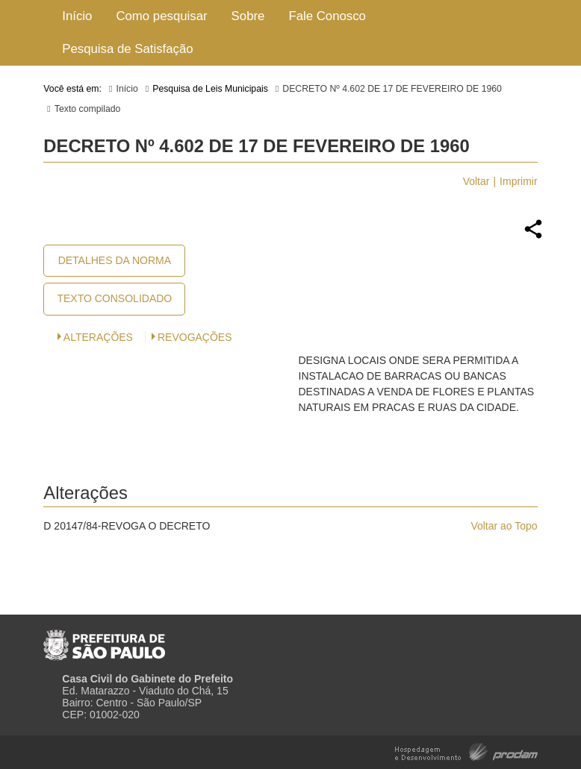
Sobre (248, 16)
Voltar (476, 181)
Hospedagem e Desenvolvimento (466, 751)
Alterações (98, 337)
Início (77, 16)
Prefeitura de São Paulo (104, 639)
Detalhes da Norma (114, 260)
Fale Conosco (327, 16)
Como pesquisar (161, 16)
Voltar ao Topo (503, 526)
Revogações (195, 337)
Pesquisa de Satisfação (127, 49)
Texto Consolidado (114, 298)
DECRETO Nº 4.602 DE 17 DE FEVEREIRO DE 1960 (392, 89)
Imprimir (519, 181)
